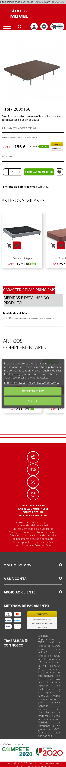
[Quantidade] (12, 171)
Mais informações (15, 382)
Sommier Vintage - (22, 258)
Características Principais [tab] (29, 289)
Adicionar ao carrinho (39, 172)
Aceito (33, 400)
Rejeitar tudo (33, 391)
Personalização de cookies (43, 382)
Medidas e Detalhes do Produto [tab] (26, 300)
